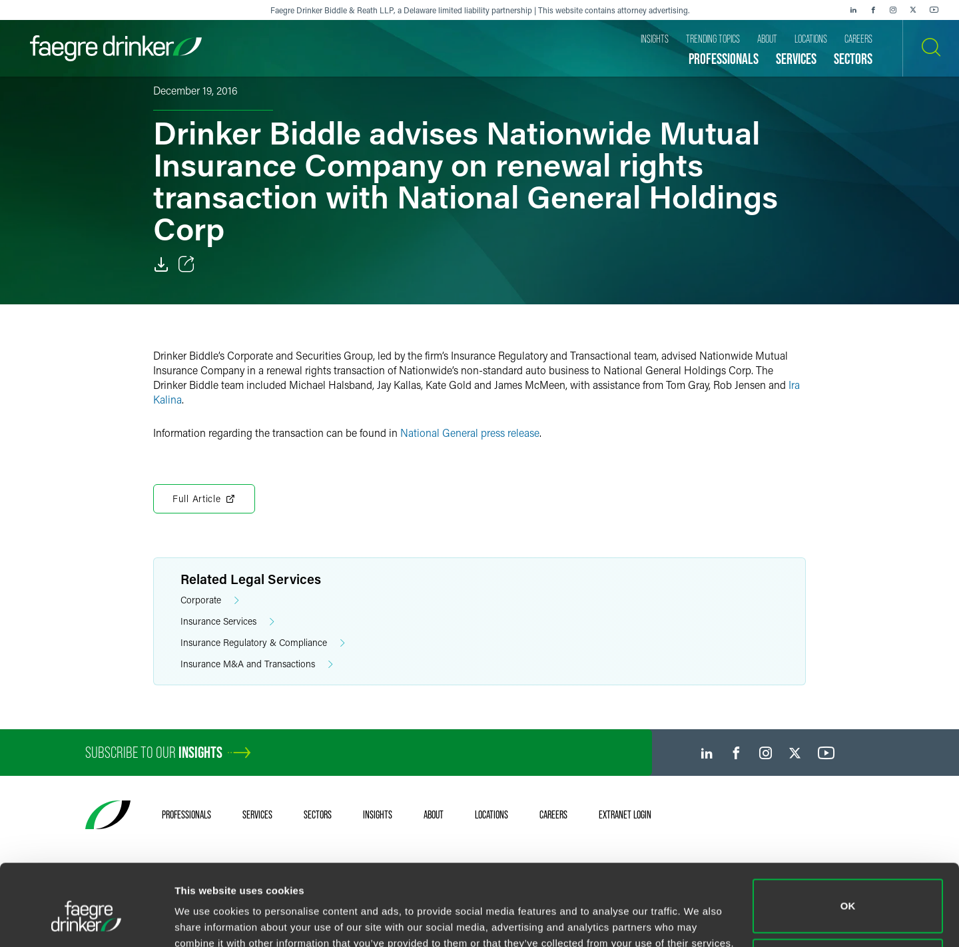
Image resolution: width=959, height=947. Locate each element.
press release (510, 433)
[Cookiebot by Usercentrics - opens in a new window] (86, 921)
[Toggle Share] (186, 264)
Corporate (209, 600)
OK (848, 844)
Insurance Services (227, 622)
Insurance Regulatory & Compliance (262, 643)
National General (440, 433)
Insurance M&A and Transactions (256, 664)
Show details (205, 918)
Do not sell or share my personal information (848, 903)
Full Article (204, 498)
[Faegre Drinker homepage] (116, 48)
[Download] (161, 264)
